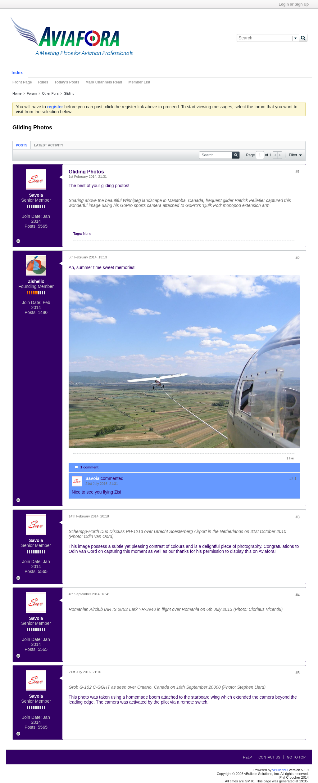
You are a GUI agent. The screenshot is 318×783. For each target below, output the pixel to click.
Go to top (296, 757)
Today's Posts (66, 82)
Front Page (22, 82)
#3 (298, 517)
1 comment (89, 467)
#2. (293, 479)
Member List (139, 82)
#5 (298, 673)
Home (16, 93)
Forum (32, 93)
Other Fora (50, 93)
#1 (298, 172)
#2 (298, 258)
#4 (298, 595)
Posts (21, 145)
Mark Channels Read (103, 82)
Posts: (31, 226)
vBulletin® (280, 770)
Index (17, 72)
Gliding (69, 93)
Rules (43, 82)
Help (247, 757)
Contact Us (269, 757)
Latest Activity (48, 145)
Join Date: (32, 216)
